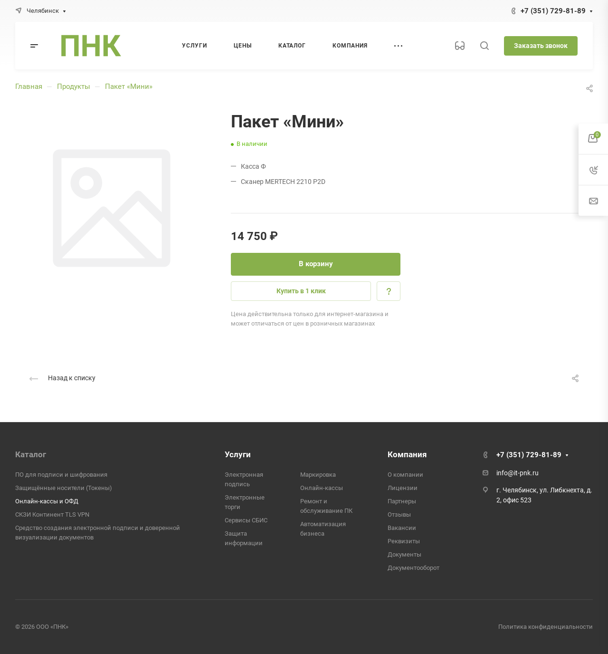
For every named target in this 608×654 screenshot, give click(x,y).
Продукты (73, 86)
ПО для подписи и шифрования (61, 474)
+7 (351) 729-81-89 (553, 11)
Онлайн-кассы (321, 487)
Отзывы (399, 514)
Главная (28, 86)
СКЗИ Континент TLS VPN (52, 514)
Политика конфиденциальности (545, 626)
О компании (405, 474)
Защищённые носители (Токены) (63, 487)
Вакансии (402, 527)
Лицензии (403, 487)
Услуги (238, 454)
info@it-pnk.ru (517, 473)
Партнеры (402, 501)
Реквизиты (404, 541)
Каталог (30, 454)
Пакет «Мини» (128, 86)
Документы (404, 554)
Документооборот (413, 567)
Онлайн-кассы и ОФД (46, 501)
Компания (407, 454)
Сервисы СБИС (246, 520)
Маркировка (318, 474)
